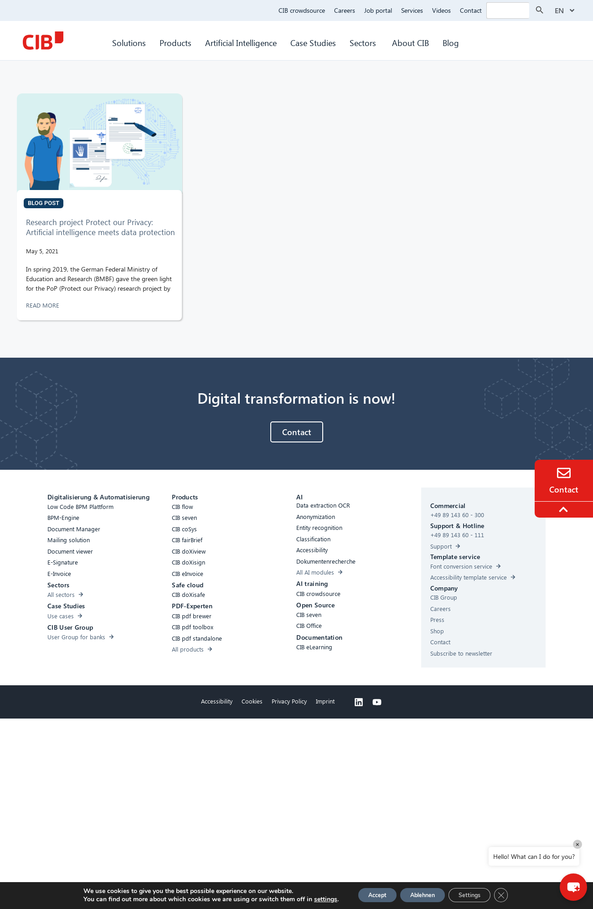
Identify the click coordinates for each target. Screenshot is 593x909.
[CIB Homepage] (43, 40)
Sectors (364, 42)
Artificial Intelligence (241, 42)
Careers (344, 10)
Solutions (129, 42)
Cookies (252, 701)
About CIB (410, 42)
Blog (451, 42)
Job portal (378, 10)
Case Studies (313, 42)
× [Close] (577, 844)
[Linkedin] (358, 702)
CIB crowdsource (301, 10)
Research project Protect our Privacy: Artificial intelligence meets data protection (100, 227)
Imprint (325, 701)
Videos (441, 10)
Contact (471, 10)
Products (175, 42)
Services (412, 10)
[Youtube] (377, 702)
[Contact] (564, 473)
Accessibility (216, 701)
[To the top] (564, 509)
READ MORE (43, 305)
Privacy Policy (289, 701)
